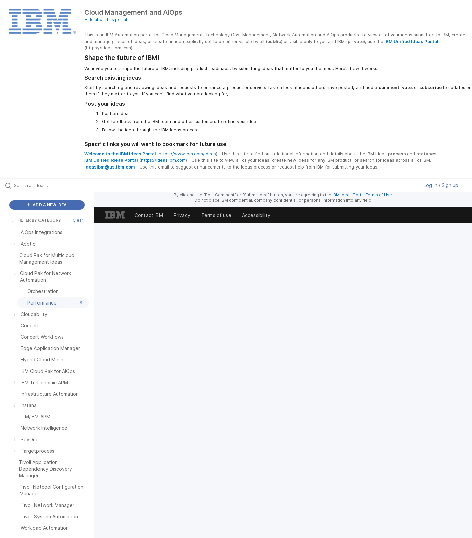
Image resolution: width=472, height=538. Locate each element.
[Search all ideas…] (55, 185)
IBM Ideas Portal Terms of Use (362, 194)
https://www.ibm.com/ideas (187, 153)
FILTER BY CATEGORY (36, 220)
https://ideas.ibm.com (163, 160)
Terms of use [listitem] (216, 215)
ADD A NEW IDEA (47, 204)
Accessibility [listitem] (256, 215)
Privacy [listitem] (182, 215)
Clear (78, 220)
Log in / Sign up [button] (442, 185)
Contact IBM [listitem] (149, 215)
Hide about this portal (105, 19)
